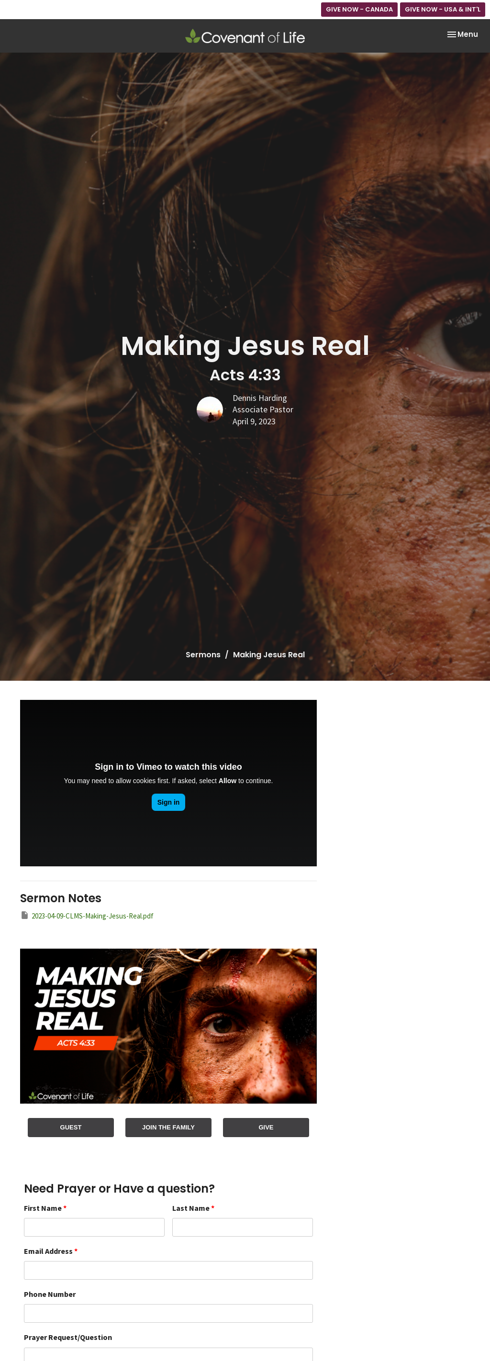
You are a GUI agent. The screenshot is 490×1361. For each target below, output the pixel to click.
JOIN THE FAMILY (168, 1127)
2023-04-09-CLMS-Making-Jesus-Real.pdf (87, 915)
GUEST (71, 1127)
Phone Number (50, 1294)
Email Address (51, 1251)
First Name (45, 1208)
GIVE (265, 1127)
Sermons (203, 654)
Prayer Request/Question (68, 1337)
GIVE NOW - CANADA (359, 9)
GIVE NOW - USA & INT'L (442, 9)
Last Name (193, 1208)
